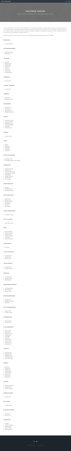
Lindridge (7, 126)
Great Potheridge (9, 124)
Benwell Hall (8, 299)
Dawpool (7, 68)
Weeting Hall (8, 279)
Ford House (7, 109)
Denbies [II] (7, 369)
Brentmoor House (9, 120)
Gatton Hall (7, 374)
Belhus (6, 144)
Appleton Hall (8, 63)
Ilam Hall (7, 338)
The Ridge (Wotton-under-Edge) (12, 160)
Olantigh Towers (9, 235)
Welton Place (8, 289)
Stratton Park (8, 177)
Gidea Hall (7, 147)
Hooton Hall (8, 71)
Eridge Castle (8, 386)
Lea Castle (7, 413)
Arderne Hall (8, 65)
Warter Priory (8, 427)
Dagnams (7, 146)
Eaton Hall (7, 69)
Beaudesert (7, 332)
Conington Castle (9, 214)
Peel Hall (7, 247)
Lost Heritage (6, 1)
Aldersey (7, 62)
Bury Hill (7, 366)
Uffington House (9, 268)
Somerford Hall (8, 72)
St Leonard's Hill (9, 43)
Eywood (6, 187)
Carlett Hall (7, 66)
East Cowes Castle (9, 223)
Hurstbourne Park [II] (10, 173)
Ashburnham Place (9, 385)
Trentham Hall (8, 342)
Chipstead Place (8, 231)
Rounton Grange (9, 425)
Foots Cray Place (9, 233)
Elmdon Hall (8, 396)
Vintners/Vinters (9, 238)
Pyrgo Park (7, 149)
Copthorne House (9, 168)
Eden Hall (7, 97)
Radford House (8, 127)
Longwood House (9, 176)
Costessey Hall (8, 276)
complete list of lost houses (35, 35)
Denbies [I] (7, 368)
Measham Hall (8, 110)
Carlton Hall (8, 311)
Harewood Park (8, 189)
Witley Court (8, 415)
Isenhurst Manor (9, 388)
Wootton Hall (8, 291)
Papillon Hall (8, 258)
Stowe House (8, 80)
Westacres (7, 302)
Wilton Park (7, 53)
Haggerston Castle (9, 301)
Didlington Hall (8, 278)
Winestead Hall (8, 429)
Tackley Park (8, 322)
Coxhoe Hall (8, 89)
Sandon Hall (8, 341)
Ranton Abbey (8, 339)
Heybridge (7, 336)
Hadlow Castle (8, 234)
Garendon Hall (8, 255)
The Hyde (7, 150)
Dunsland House (9, 121)
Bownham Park (8, 158)
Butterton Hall (8, 333)
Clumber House (8, 312)
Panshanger (8, 206)
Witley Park (7, 377)
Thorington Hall (9, 358)
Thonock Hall (8, 267)
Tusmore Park (8, 320)
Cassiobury (7, 203)
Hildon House (8, 170)
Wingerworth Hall (9, 112)
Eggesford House (9, 123)
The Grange (8, 179)
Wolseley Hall (8, 344)
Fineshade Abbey (9, 288)
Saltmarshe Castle (9, 190)
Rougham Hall (8, 355)
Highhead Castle (9, 99)
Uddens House (8, 136)
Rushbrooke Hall (9, 356)
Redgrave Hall (8, 353)
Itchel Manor (8, 174)
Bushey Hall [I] (8, 200)
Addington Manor (9, 52)
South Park (7, 237)
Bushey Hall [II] (8, 201)
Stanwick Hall (8, 426)
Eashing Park (8, 371)
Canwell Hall (8, 335)
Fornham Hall (8, 352)
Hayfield (7, 423)
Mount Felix (7, 375)
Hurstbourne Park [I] (10, 171)
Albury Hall (7, 198)
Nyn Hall (7, 204)
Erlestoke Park (8, 405)
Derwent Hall (8, 107)
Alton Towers (8, 330)
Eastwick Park (8, 372)
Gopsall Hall (8, 257)
